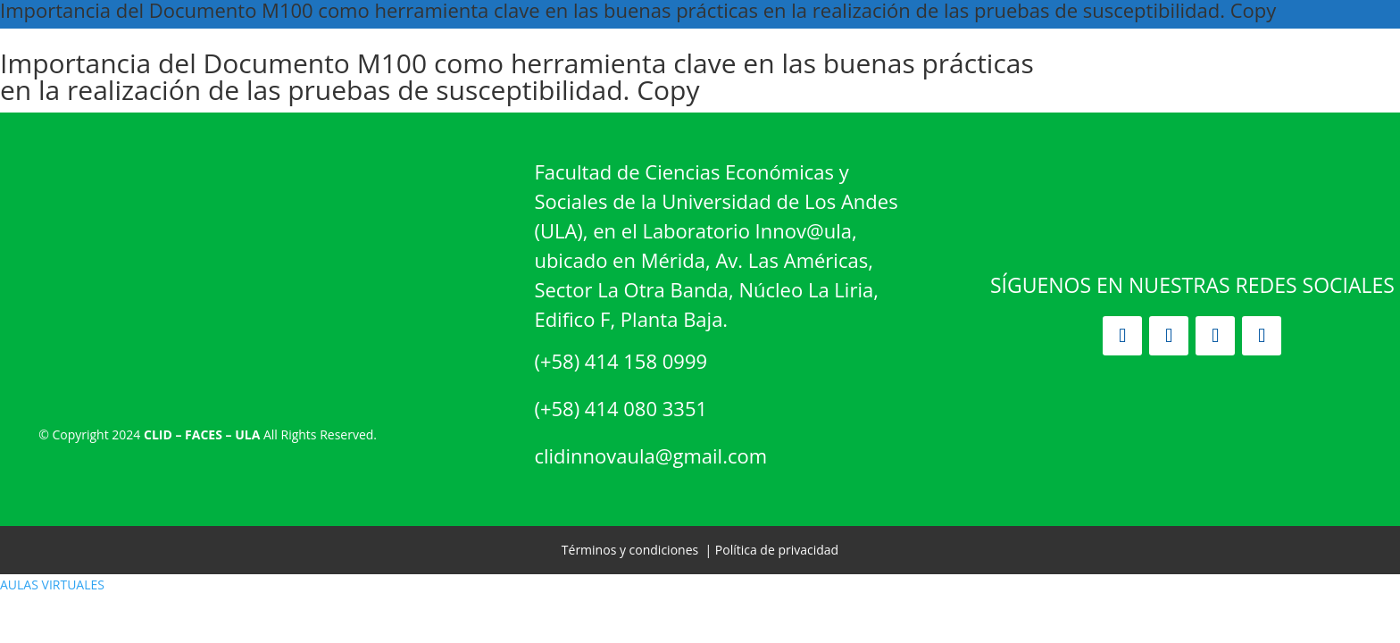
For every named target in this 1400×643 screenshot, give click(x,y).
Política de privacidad (776, 549)
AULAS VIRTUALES (52, 584)
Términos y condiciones (630, 549)
